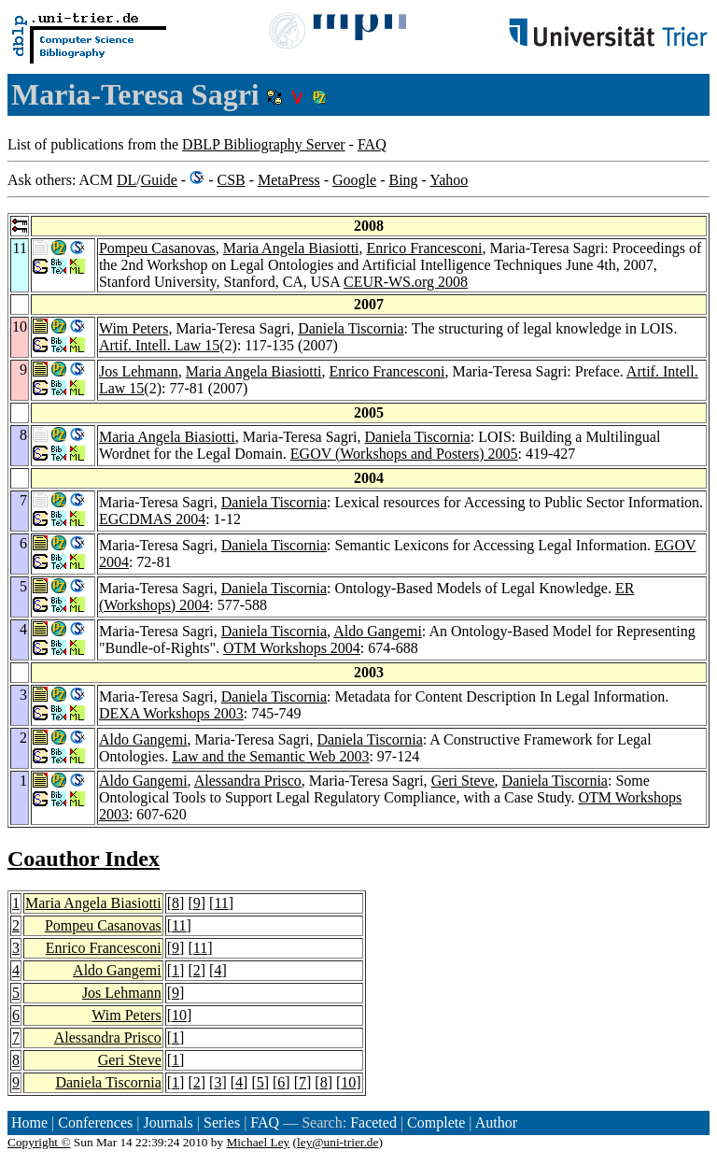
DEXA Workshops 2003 (171, 713)
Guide (159, 180)
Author (496, 1122)
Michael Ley (258, 1142)
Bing (402, 180)
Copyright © (39, 1142)
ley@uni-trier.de (337, 1142)
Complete (436, 1122)
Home (29, 1122)
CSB (231, 180)
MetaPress (289, 180)
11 (221, 903)
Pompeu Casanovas (157, 248)
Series (222, 1122)
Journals (167, 1122)
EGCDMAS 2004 (152, 519)
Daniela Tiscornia (350, 328)
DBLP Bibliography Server (263, 144)
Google (354, 180)
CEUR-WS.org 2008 (406, 282)
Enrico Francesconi (425, 248)
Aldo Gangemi (377, 631)
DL (126, 180)
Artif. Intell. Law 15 (159, 345)
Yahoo (448, 180)
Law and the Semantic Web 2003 (270, 756)
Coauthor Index (83, 858)
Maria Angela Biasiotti (291, 248)
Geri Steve (463, 781)
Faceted (373, 1122)
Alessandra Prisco (248, 781)
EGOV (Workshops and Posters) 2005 (404, 454)
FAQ (372, 144)
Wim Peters (133, 328)
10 (179, 1015)
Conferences (95, 1122)
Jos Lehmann (138, 371)
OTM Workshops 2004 (291, 648)
